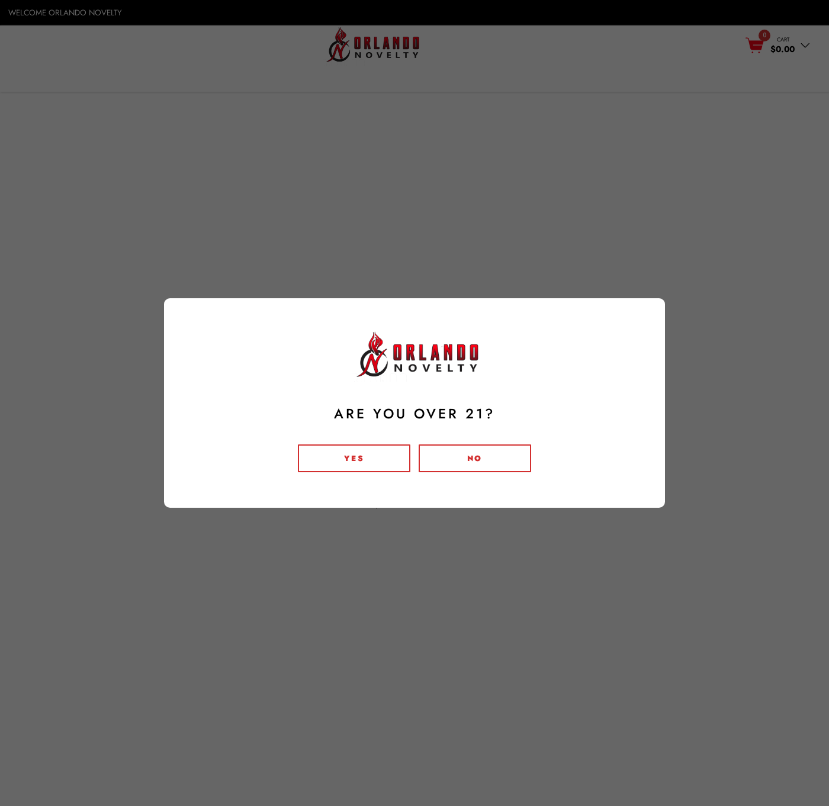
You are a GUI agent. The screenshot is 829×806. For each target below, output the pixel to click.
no (475, 458)
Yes (354, 458)
